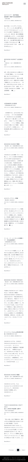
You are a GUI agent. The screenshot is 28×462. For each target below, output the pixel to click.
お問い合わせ (6, 458)
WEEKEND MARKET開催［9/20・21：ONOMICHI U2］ (14, 145)
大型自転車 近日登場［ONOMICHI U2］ (10, 104)
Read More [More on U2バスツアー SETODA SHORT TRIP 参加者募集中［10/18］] (7, 50)
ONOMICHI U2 (18, 20)
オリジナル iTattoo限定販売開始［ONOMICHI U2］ (13, 333)
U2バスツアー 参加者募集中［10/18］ (12, 16)
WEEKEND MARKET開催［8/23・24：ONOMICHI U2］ (14, 375)
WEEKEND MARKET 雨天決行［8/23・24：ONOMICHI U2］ (14, 281)
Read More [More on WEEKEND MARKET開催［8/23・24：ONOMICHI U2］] (7, 396)
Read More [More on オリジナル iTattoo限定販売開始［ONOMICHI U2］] (7, 365)
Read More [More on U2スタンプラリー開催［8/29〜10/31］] (7, 229)
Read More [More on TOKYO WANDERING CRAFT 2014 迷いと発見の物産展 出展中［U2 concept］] (7, 441)
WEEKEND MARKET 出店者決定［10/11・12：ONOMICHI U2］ (13, 62)
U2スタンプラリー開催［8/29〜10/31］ (11, 199)
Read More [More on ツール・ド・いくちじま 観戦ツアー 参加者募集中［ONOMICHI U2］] (7, 270)
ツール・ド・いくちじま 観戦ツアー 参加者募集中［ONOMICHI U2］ (13, 240)
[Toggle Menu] (24, 3)
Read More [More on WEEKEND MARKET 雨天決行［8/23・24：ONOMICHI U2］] (7, 323)
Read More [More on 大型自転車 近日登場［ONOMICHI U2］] (7, 135)
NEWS (12, 20)
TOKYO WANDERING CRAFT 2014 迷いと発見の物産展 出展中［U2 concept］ (13, 407)
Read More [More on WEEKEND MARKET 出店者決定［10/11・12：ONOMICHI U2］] (7, 94)
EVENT (12, 66)
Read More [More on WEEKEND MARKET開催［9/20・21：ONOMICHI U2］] (7, 189)
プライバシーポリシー (16, 458)
